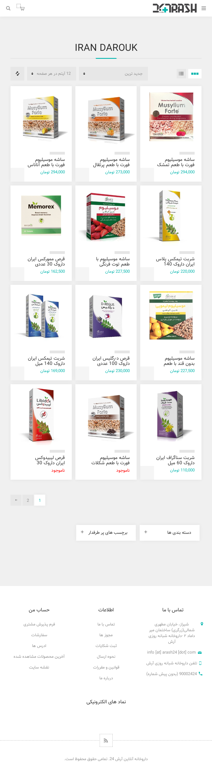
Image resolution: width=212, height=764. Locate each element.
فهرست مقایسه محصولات (17, 74)
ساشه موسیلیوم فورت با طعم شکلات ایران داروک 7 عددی (110, 463)
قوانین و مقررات (106, 667)
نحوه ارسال (106, 657)
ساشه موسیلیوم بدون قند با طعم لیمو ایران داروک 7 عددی (177, 366)
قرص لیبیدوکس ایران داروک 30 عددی (50, 463)
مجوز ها (106, 635)
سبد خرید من (19, 6)
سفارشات (39, 635)
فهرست (181, 73)
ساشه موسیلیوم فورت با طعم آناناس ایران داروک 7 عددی (46, 165)
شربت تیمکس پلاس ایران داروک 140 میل (175, 264)
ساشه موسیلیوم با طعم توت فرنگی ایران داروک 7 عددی (111, 264)
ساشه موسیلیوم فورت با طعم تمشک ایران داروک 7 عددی (176, 165)
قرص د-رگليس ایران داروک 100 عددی (111, 361)
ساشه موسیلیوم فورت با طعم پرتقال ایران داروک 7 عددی (111, 165)
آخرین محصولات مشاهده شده (39, 657)
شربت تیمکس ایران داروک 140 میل (46, 361)
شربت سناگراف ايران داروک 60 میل (175, 460)
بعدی (16, 500)
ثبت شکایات (106, 646)
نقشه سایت (39, 667)
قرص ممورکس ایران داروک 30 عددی (46, 262)
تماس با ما (106, 624)
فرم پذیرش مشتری (39, 624)
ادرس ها (39, 646)
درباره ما (106, 678)
